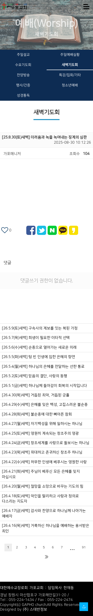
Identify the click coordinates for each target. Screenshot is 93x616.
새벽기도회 (70, 65)
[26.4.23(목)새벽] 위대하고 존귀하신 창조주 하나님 (42, 452)
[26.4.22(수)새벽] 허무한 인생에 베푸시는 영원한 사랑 (44, 462)
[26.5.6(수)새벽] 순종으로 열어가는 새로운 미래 (39, 347)
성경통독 (23, 95)
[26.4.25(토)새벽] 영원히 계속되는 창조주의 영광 (40, 433)
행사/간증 (23, 85)
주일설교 (23, 55)
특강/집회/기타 (70, 75)
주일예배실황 (69, 55)
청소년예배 (70, 85)
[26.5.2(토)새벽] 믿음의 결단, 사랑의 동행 (34, 376)
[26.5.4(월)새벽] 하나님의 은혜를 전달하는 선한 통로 (43, 366)
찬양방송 (23, 75)
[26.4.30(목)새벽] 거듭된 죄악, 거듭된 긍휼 (35, 395)
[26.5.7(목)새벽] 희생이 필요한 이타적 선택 (36, 338)
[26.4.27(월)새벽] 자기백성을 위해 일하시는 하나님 (42, 424)
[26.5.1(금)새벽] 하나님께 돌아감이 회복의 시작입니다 (44, 386)
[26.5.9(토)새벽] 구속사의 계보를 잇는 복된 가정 (40, 328)
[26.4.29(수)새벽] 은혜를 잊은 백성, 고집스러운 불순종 (45, 404)
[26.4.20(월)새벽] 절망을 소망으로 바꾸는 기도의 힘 (42, 486)
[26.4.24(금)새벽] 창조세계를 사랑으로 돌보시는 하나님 (45, 443)
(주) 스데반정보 (35, 609)
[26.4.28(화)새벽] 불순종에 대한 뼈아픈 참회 (37, 414)
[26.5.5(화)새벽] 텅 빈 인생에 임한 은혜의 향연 (38, 357)
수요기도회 (23, 65)
